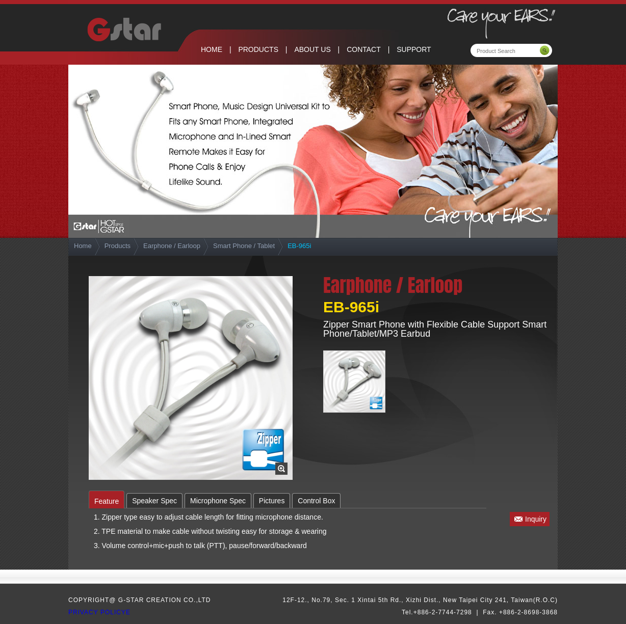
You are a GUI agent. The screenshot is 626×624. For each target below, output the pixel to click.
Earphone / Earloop (171, 246)
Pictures (272, 501)
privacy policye (99, 612)
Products (118, 246)
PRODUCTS (258, 49)
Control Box (316, 501)
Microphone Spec (218, 501)
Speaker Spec (154, 501)
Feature (106, 501)
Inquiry (535, 519)
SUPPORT (414, 49)
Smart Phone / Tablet (244, 246)
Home (83, 246)
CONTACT (364, 49)
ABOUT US (312, 49)
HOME (211, 49)
